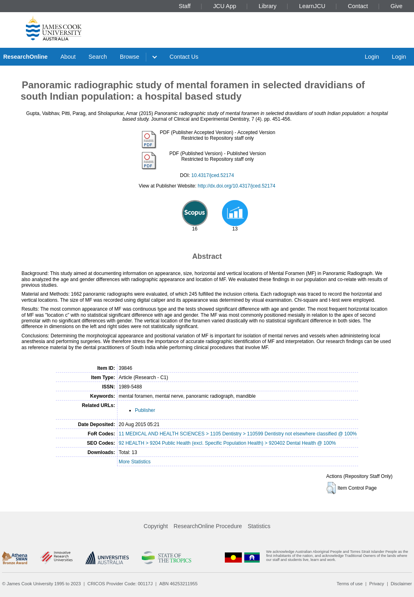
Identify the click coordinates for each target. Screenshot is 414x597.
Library (268, 6)
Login (372, 56)
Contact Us (184, 56)
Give (397, 6)
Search (97, 56)
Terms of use (350, 583)
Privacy (376, 583)
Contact (358, 6)
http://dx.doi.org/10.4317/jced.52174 (236, 186)
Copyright (156, 526)
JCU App (224, 6)
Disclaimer (401, 583)
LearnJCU (312, 6)
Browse (129, 56)
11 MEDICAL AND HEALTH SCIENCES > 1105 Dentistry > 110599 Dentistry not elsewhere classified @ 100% (238, 434)
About (68, 56)
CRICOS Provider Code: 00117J (120, 583)
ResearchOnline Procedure (208, 526)
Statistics (259, 526)
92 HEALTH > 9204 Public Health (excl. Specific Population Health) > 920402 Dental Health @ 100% (227, 443)
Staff (184, 6)
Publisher (145, 410)
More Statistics (135, 462)
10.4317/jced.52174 (212, 175)
